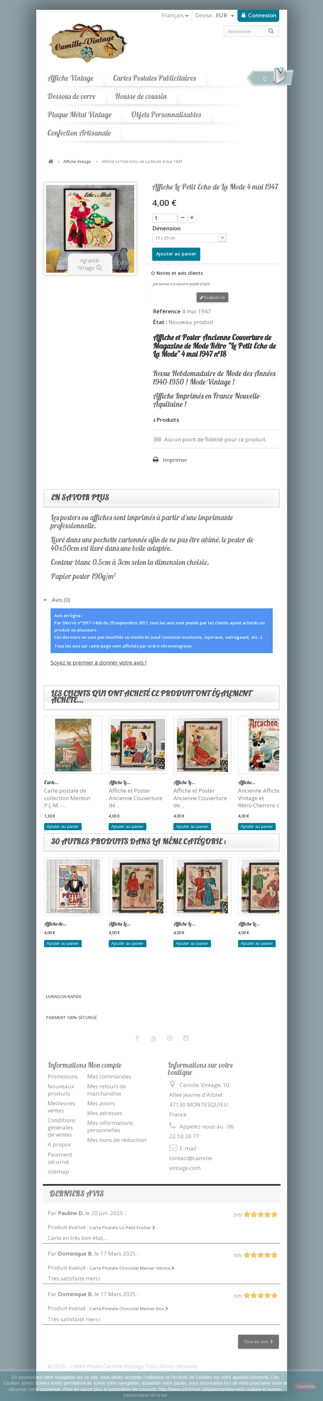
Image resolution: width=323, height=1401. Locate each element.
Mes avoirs (101, 1103)
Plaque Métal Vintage (79, 114)
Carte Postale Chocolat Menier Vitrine (132, 1268)
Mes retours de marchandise (106, 1089)
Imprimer (175, 460)
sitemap (58, 1171)
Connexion (261, 15)
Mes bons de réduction (116, 1140)
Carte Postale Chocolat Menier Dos (129, 1308)
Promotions (63, 1076)
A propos (59, 1144)
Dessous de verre (71, 96)
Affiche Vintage (70, 78)
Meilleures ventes (61, 1106)
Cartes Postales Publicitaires (154, 78)
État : (160, 322)
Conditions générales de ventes (61, 1127)
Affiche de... (55, 924)
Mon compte (104, 1065)
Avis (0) (61, 599)
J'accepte (305, 1386)
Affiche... (246, 782)
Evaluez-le (212, 297)
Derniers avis (76, 1193)
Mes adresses (104, 1113)
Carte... (51, 782)
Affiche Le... (120, 782)
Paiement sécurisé (60, 1158)
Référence (167, 311)
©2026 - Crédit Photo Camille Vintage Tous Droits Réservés (123, 1366)
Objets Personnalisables (166, 114)
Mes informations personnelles (110, 1126)
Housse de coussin (141, 96)
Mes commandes (109, 1076)
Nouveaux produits (61, 1089)
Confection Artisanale (79, 133)
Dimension (167, 228)
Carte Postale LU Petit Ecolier (122, 1227)
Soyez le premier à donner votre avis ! (98, 662)
